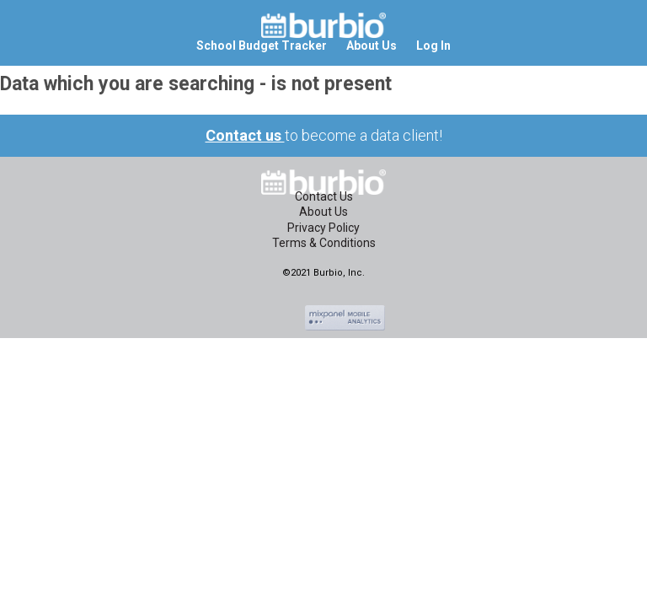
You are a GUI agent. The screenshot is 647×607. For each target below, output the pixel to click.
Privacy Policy (323, 227)
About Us (323, 211)
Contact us (245, 135)
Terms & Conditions (324, 243)
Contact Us (324, 196)
